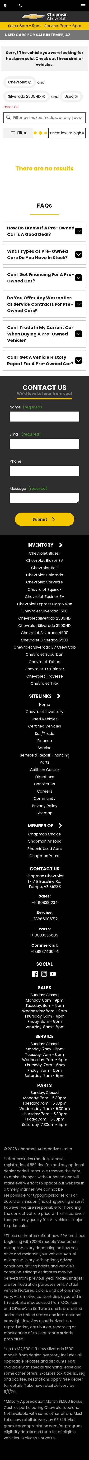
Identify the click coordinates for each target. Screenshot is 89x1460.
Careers (44, 791)
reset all (11, 107)
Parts (45, 762)
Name (25, 407)
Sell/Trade (44, 733)
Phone (15, 461)
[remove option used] (71, 96)
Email (25, 434)
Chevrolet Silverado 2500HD (44, 618)
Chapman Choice (44, 834)
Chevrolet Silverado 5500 (44, 640)
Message (28, 488)
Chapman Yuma (44, 856)
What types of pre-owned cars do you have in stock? (44, 254)
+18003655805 (44, 935)
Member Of (41, 826)
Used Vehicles (44, 719)
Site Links (40, 696)
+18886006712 (45, 919)
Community (45, 798)
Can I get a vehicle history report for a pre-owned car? (44, 360)
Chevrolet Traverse (44, 676)
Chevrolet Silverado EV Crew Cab (45, 647)
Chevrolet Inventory (44, 711)
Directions (44, 777)
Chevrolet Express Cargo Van (44, 604)
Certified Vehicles (44, 726)
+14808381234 (45, 902)
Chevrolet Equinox (44, 589)
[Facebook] (35, 974)
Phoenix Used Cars (44, 848)
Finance (44, 740)
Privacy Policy (44, 806)
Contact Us (44, 784)
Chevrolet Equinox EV (44, 596)
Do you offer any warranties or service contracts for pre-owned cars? (44, 304)
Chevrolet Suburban (44, 654)
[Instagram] (44, 974)
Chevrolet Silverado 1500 (45, 611)
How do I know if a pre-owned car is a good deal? (44, 231)
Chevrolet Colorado (44, 575)
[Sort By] (67, 133)
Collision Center (44, 769)
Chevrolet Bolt (44, 568)
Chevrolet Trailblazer (44, 669)
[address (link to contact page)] (5, 6)
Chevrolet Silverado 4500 (44, 632)
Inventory (41, 545)
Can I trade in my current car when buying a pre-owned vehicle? (44, 334)
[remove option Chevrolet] (20, 82)
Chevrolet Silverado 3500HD (44, 625)
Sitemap (44, 813)
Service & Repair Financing (44, 755)
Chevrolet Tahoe (44, 662)
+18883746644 (45, 951)
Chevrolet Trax (45, 683)
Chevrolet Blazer (44, 553)
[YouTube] (53, 974)
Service (45, 748)
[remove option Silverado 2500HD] (27, 96)
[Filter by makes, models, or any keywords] (44, 117)
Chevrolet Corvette (44, 582)
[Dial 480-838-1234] (21, 6)
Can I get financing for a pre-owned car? (44, 278)
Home (44, 704)
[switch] (83, 5)
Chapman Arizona (44, 841)
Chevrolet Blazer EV (44, 560)
